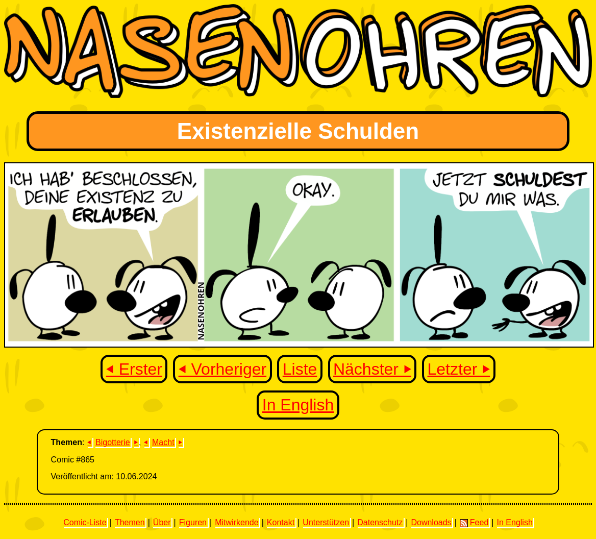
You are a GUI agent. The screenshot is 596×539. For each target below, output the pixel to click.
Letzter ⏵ (459, 369)
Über (162, 522)
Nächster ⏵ (372, 369)
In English (298, 405)
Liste (300, 369)
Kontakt (280, 522)
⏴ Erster (134, 369)
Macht (163, 442)
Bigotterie (112, 442)
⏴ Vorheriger (223, 369)
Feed (474, 522)
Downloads (431, 522)
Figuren (193, 522)
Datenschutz (380, 522)
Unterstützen (326, 522)
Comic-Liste (84, 522)
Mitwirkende (236, 522)
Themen (130, 522)
